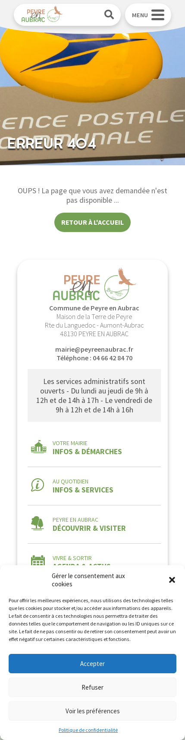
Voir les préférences (93, 711)
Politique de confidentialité (88, 730)
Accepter (92, 663)
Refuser (92, 687)
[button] (172, 580)
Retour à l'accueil (92, 222)
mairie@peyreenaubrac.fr (94, 349)
